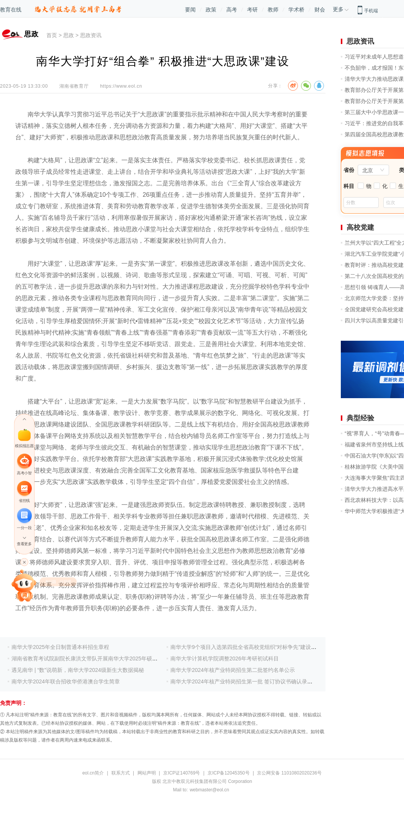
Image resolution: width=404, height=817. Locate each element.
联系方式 (120, 773)
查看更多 (24, 544)
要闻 (190, 10)
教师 (273, 10)
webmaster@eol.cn (209, 789)
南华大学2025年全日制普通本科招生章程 (60, 647)
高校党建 (360, 227)
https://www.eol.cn (121, 86)
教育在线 (10, 10)
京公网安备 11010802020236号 (289, 773)
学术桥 (296, 10)
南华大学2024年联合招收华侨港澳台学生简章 (65, 681)
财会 (319, 10)
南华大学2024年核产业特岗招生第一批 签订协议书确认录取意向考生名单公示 (262, 681)
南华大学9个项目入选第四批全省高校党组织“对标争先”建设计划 (246, 647)
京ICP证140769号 (181, 773)
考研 (252, 10)
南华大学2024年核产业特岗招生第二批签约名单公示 (232, 670)
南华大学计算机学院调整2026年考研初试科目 (224, 658)
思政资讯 (90, 35)
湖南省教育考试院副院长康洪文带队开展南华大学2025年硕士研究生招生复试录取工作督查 (119, 658)
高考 (231, 10)
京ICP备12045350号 (228, 773)
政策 (211, 10)
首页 (51, 35)
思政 (68, 35)
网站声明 (146, 773)
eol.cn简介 (93, 773)
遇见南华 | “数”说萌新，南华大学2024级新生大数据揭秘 (77, 670)
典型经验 (360, 418)
